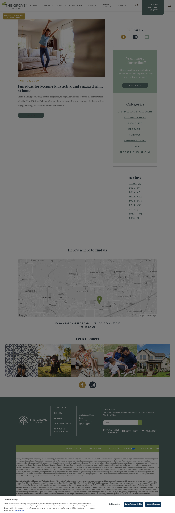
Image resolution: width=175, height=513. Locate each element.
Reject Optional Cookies (133, 505)
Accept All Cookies (153, 505)
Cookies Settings (114, 505)
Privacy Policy (19, 511)
